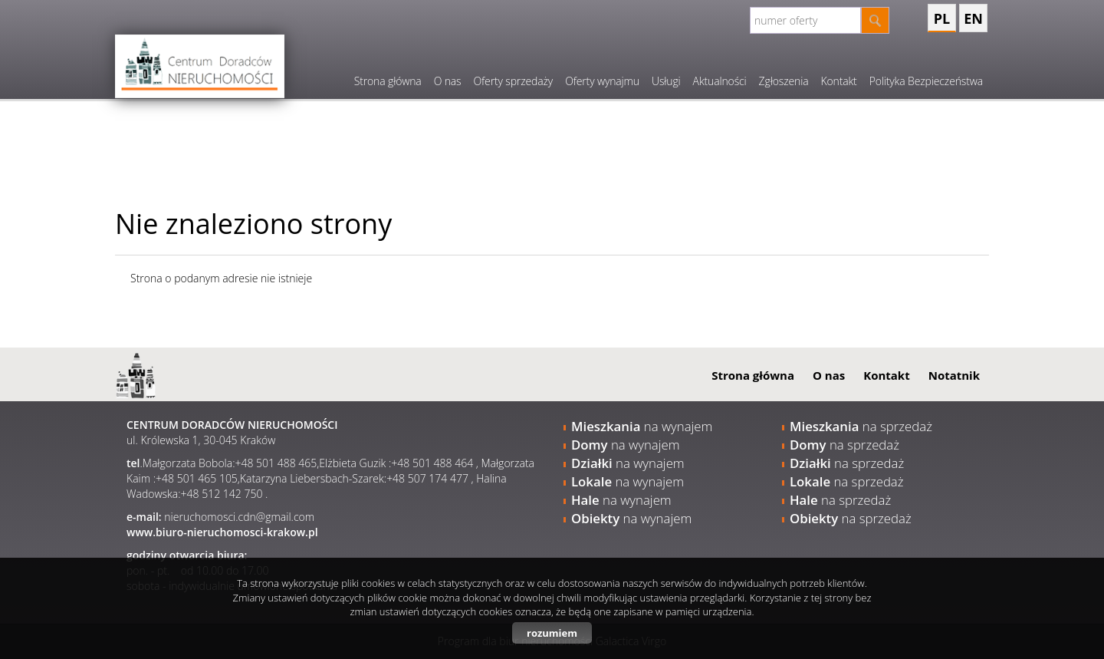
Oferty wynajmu (602, 81)
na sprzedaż (861, 426)
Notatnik (954, 375)
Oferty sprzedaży (513, 81)
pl (942, 18)
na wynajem (641, 426)
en (973, 18)
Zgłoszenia (784, 81)
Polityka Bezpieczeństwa (926, 81)
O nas (448, 81)
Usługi (666, 81)
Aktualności (720, 81)
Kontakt (838, 81)
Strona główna (388, 81)
